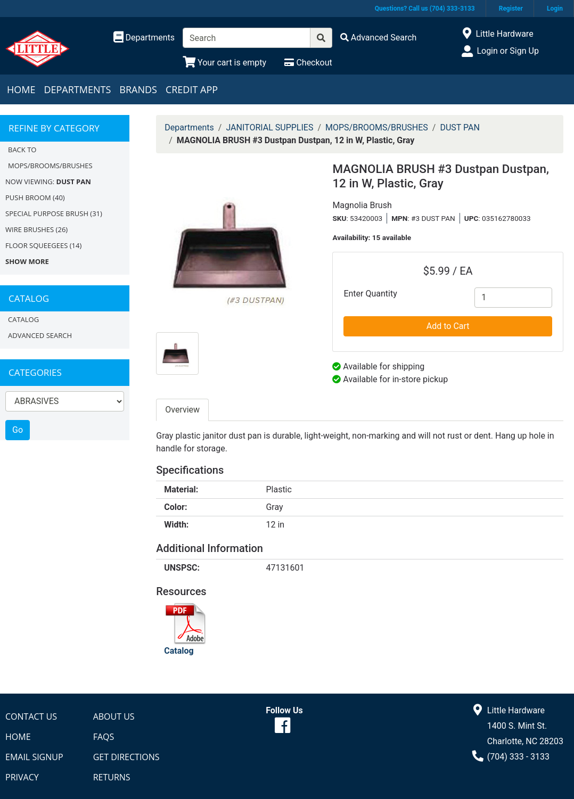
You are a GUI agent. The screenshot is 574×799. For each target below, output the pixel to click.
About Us (114, 716)
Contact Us (31, 716)
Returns (111, 777)
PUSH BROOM (28, 197)
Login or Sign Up (507, 51)
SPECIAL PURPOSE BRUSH (46, 213)
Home (21, 89)
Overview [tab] (182, 410)
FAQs (103, 737)
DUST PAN (459, 127)
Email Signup (34, 757)
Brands (138, 89)
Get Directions (126, 757)
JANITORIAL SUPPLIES (269, 127)
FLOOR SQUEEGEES (36, 245)
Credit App (192, 89)
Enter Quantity (370, 294)
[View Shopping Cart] (224, 62)
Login (555, 8)
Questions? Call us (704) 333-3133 (425, 8)
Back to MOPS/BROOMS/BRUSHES (50, 157)
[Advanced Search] (378, 37)
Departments (77, 89)
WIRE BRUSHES (29, 229)
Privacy (22, 777)
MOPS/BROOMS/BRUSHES (376, 127)
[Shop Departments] (144, 37)
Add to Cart (448, 326)
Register (511, 8)
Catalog (23, 319)
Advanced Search (40, 335)
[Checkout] (308, 62)
